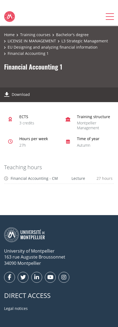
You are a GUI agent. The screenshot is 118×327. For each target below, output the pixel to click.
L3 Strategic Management (84, 40)
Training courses (35, 34)
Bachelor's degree (72, 34)
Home (9, 34)
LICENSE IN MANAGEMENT (32, 40)
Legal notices (16, 308)
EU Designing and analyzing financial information (53, 47)
